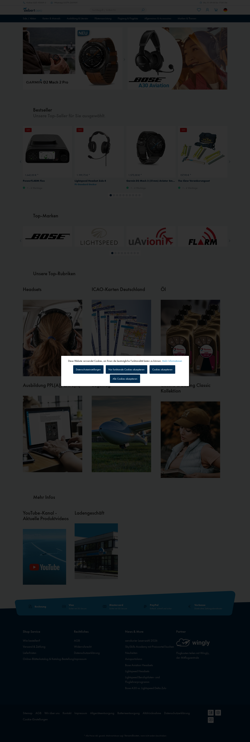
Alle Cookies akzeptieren (125, 378)
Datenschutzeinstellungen (88, 369)
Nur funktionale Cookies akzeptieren (126, 369)
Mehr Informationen (172, 361)
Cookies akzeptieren (162, 369)
